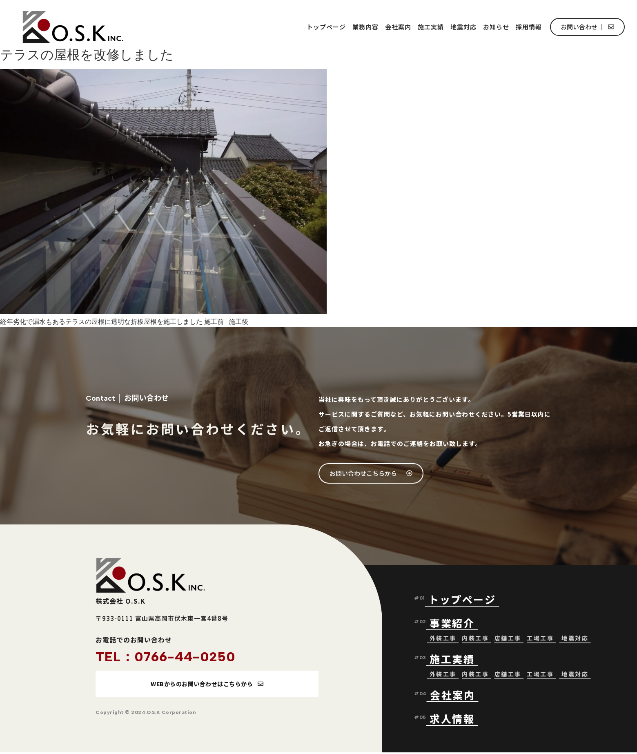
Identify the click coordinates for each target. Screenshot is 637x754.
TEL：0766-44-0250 (166, 657)
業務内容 (365, 26)
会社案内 (398, 26)
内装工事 (475, 639)
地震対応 (463, 26)
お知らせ (496, 26)
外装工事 (443, 639)
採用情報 (529, 26)
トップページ (326, 26)
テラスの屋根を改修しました (87, 54)
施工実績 (431, 26)
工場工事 (540, 639)
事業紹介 (454, 623)
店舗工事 (507, 639)
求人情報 (452, 719)
